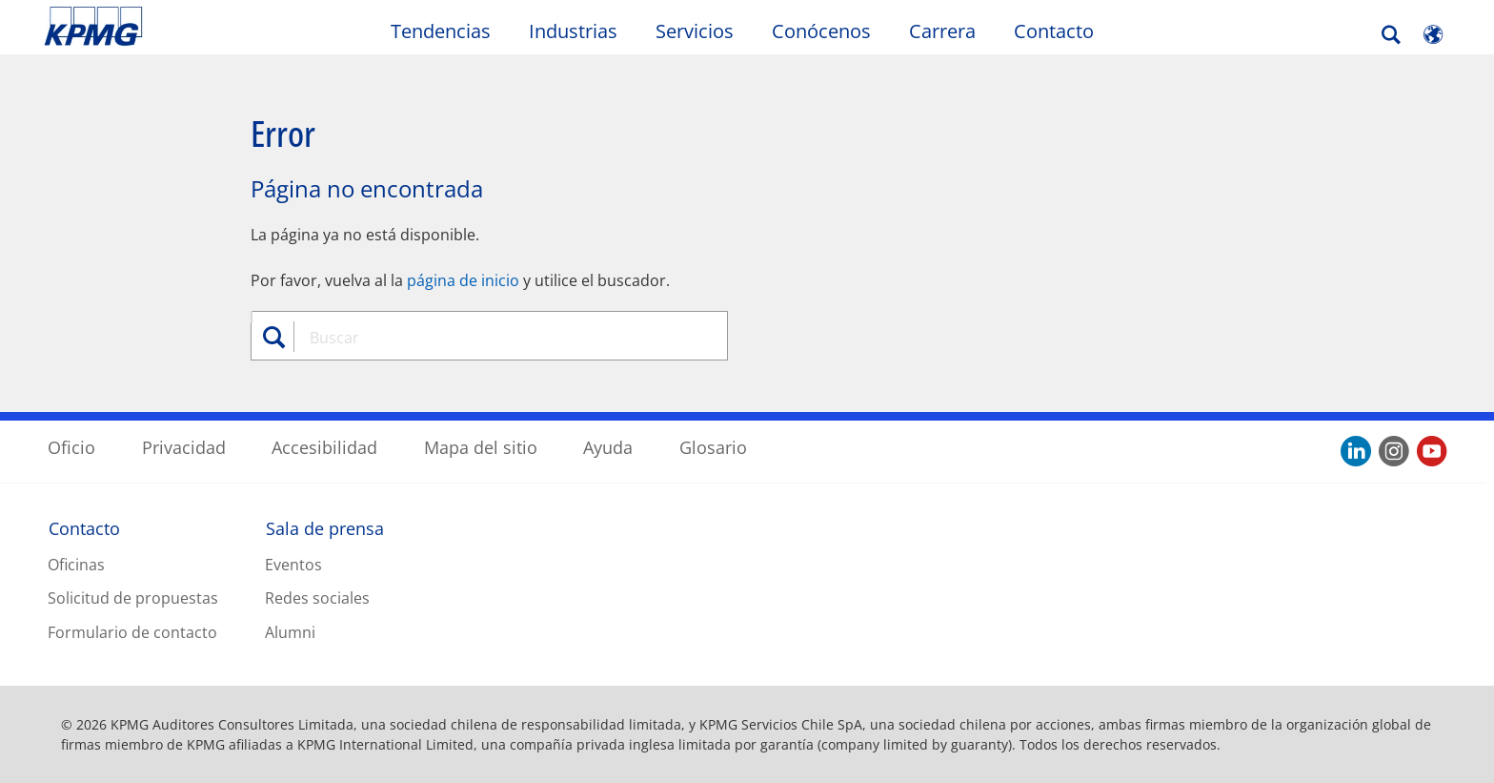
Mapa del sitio (480, 447)
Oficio (71, 447)
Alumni (290, 632)
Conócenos (821, 31)
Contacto (1054, 31)
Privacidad (184, 447)
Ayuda (608, 447)
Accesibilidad (324, 447)
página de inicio (463, 280)
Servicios (695, 31)
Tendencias (441, 31)
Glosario (713, 447)
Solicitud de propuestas (133, 597)
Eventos (293, 564)
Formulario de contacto (132, 632)
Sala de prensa (325, 528)
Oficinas (76, 564)
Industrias (573, 31)
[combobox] (496, 337)
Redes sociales (317, 597)
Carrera (942, 31)
